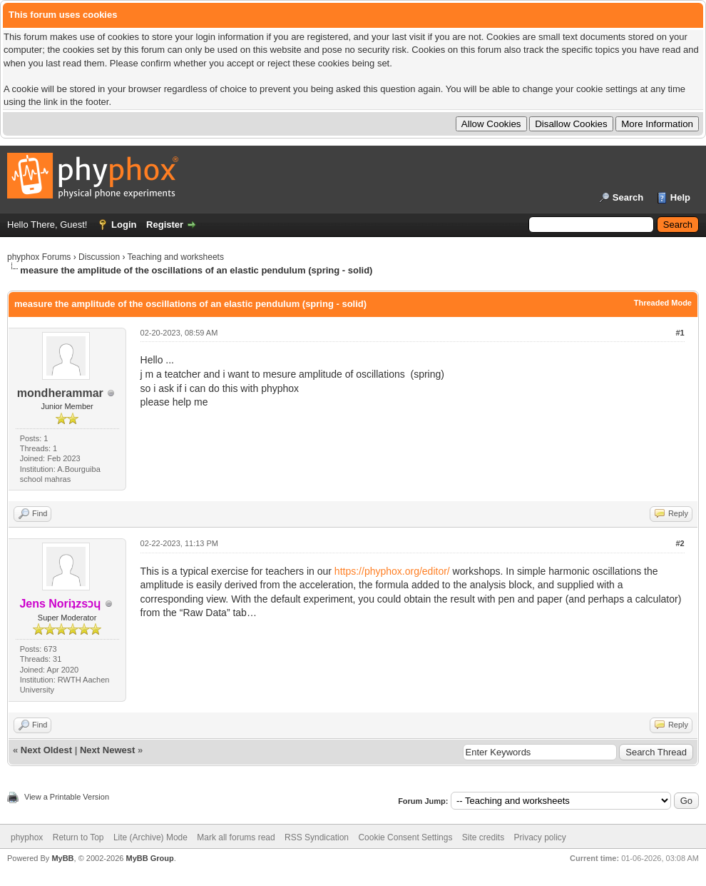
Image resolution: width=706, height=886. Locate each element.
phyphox (27, 837)
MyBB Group (149, 858)
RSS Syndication (317, 837)
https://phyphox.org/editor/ (392, 571)
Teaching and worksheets (176, 257)
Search (628, 197)
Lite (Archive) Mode (150, 837)
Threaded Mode (663, 302)
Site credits (483, 837)
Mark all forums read (236, 837)
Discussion (99, 257)
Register (164, 224)
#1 (679, 332)
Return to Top (78, 837)
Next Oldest (46, 750)
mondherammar (60, 393)
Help (680, 197)
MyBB (62, 858)
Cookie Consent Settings (405, 837)
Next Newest (107, 750)
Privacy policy (540, 837)
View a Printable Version (66, 796)
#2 (679, 543)
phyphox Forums (39, 257)
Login (123, 224)
